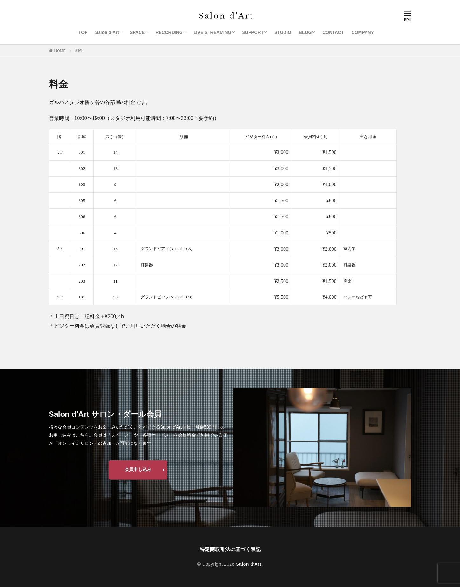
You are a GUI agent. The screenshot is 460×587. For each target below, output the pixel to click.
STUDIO (282, 32)
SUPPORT (253, 32)
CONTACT (333, 32)
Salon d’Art (107, 32)
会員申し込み (138, 469)
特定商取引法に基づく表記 (230, 549)
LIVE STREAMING (212, 32)
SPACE (137, 32)
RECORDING (169, 32)
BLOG (305, 32)
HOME (60, 51)
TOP (83, 32)
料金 (79, 50)
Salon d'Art (248, 564)
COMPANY (363, 32)
